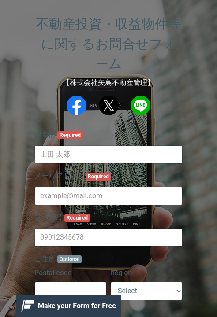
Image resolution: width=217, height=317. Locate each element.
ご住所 (58, 258)
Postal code (52, 273)
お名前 (58, 134)
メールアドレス (72, 176)
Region (121, 273)
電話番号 (62, 217)
